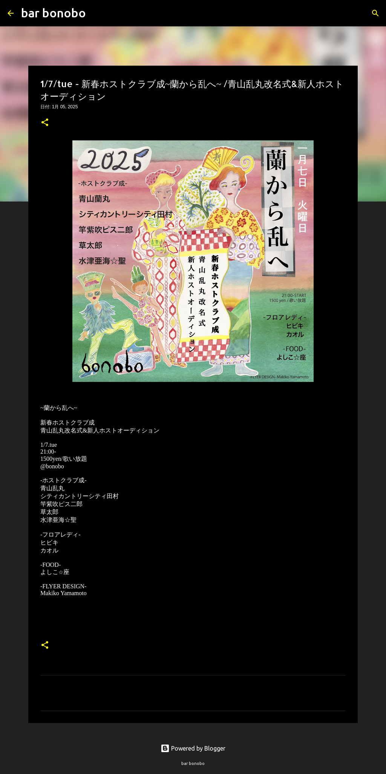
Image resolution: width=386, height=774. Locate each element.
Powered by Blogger (193, 748)
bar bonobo (53, 13)
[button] (44, 123)
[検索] (96, 13)
